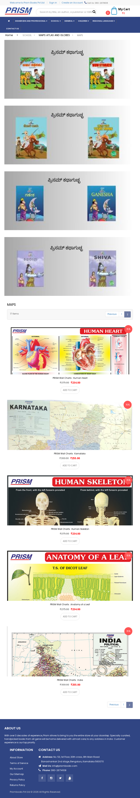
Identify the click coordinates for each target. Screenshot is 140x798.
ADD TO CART (70, 390)
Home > (12, 35)
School (56, 21)
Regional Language (104, 21)
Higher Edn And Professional (31, 21)
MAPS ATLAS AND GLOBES (54, 35)
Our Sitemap (17, 774)
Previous (112, 314)
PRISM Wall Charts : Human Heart (70, 378)
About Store (16, 757)
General (69, 21)
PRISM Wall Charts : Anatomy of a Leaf (70, 604)
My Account (16, 768)
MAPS (80, 35)
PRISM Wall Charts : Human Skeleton (70, 529)
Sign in (53, 2)
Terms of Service (19, 763)
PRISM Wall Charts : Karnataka (69, 453)
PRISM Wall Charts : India (70, 680)
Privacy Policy (17, 779)
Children (83, 21)
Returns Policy (17, 785)
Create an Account (72, 2)
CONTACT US (12, 28)
